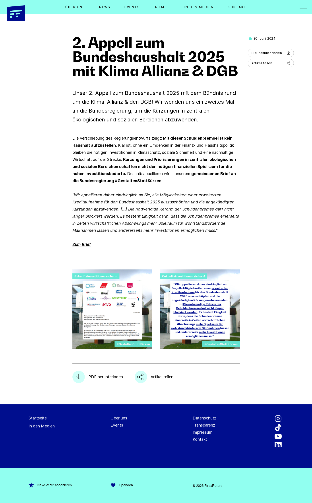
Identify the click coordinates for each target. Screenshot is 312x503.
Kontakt (237, 7)
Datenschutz (204, 418)
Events (132, 7)
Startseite (38, 418)
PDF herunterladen (271, 53)
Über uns (118, 418)
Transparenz (204, 425)
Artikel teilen (271, 63)
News (104, 7)
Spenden (121, 485)
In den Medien (199, 7)
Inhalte (162, 7)
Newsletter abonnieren (50, 485)
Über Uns (75, 7)
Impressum (202, 432)
